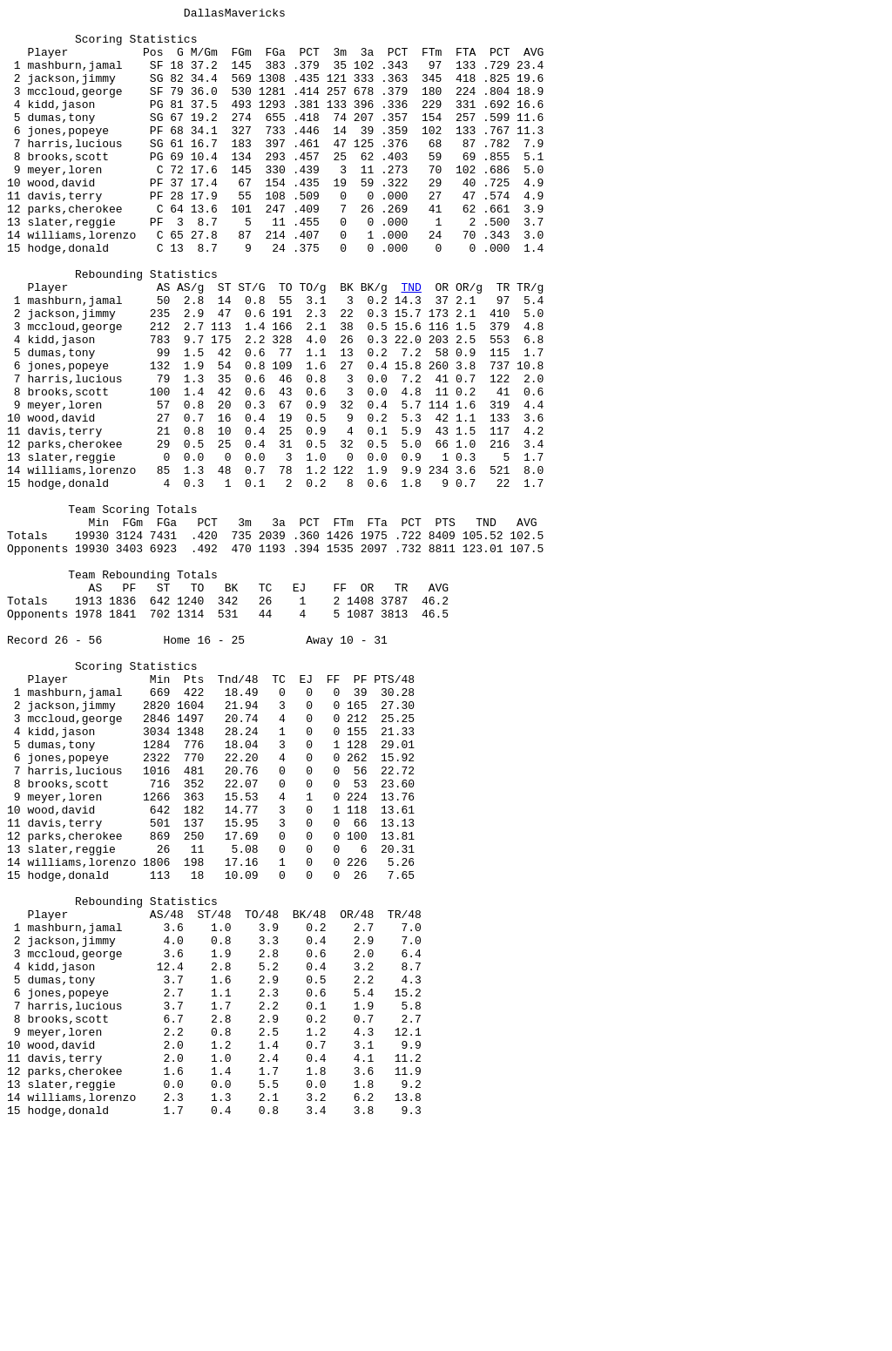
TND (411, 344)
